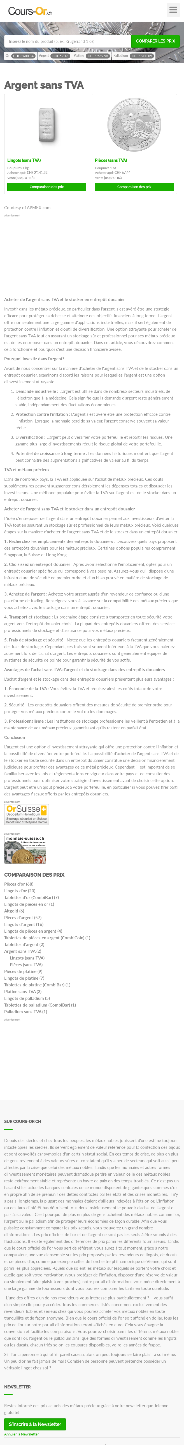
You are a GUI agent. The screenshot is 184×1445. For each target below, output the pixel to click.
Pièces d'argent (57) (22, 917)
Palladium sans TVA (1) (25, 1011)
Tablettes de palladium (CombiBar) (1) (40, 1004)
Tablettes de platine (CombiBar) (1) (37, 984)
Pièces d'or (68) (18, 883)
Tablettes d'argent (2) (24, 944)
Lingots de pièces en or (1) (29, 904)
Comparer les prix (155, 41)
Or (21, 56)
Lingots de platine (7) (24, 978)
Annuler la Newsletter (21, 1434)
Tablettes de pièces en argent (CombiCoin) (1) (47, 937)
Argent (54, 56)
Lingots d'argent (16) (23, 924)
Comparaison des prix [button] (47, 187)
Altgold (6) (14, 910)
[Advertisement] (92, 257)
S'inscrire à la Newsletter (35, 1424)
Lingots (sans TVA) (24, 160)
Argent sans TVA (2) (22, 951)
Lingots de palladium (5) (27, 998)
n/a (31, 178)
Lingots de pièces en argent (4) (33, 930)
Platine (92, 56)
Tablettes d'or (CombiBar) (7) (31, 897)
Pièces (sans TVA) (111, 160)
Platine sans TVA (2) (22, 991)
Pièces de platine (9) (23, 971)
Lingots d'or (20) (19, 890)
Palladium (133, 56)
